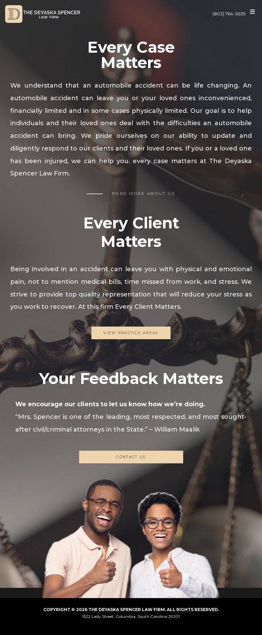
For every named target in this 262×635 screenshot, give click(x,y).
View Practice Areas (130, 333)
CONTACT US (131, 457)
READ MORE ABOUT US (143, 193)
